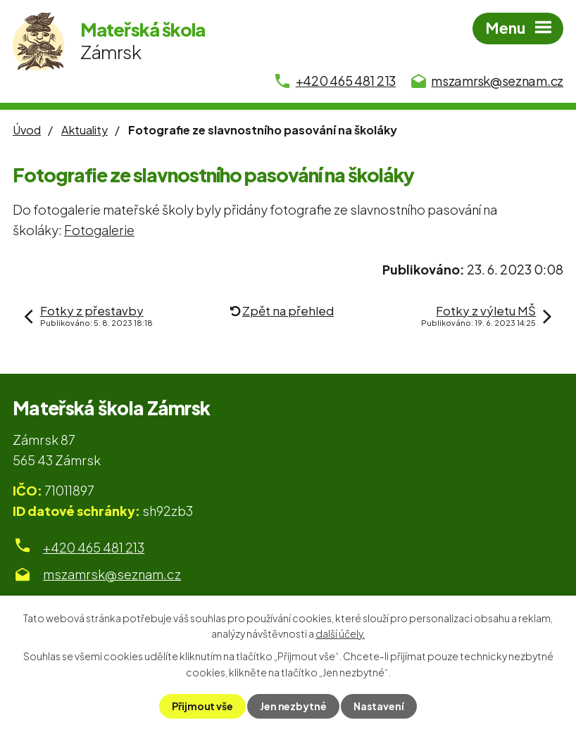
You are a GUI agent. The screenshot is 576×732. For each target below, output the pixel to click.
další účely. (340, 633)
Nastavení (378, 706)
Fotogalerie (99, 230)
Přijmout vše (202, 706)
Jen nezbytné (293, 706)
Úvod (27, 129)
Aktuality (84, 129)
